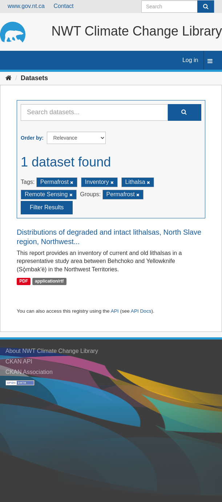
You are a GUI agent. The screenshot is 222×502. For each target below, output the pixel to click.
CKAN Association (29, 372)
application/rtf (49, 281)
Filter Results (47, 207)
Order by (31, 138)
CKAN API (18, 361)
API (115, 311)
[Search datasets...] (94, 112)
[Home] (8, 78)
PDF (23, 281)
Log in (190, 60)
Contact (63, 6)
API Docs (141, 311)
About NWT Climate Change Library (51, 351)
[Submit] (205, 6)
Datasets (34, 78)
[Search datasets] (177, 6)
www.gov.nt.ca (26, 6)
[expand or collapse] (210, 61)
